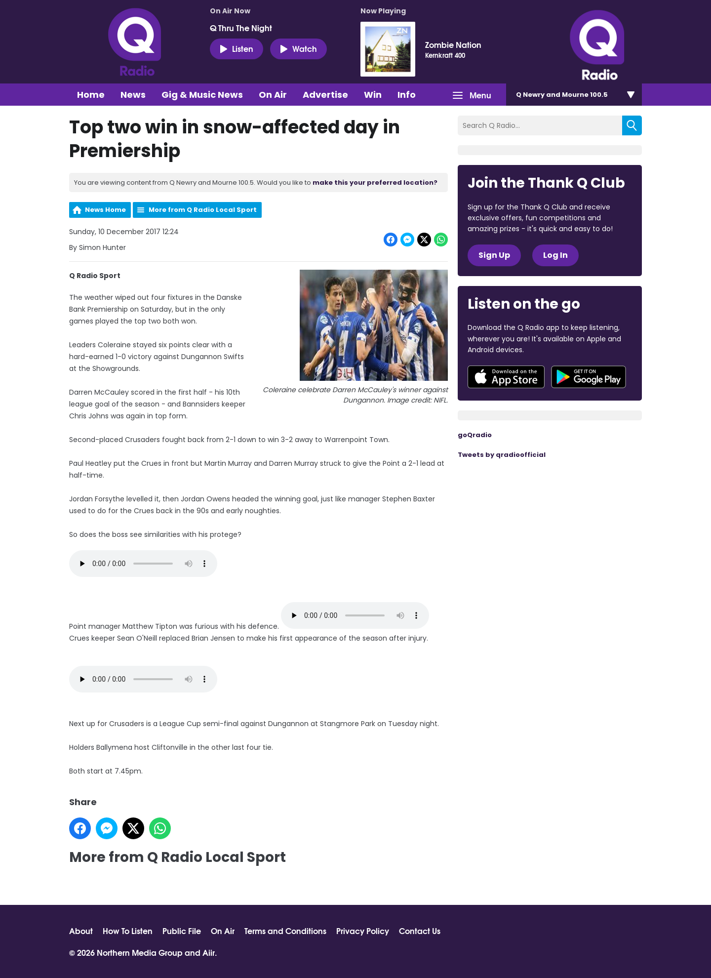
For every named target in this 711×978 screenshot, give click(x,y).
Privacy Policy (362, 931)
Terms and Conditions (285, 931)
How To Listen (128, 931)
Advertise (325, 94)
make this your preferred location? (375, 182)
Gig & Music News (202, 94)
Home (91, 94)
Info (406, 94)
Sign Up (494, 255)
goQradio (475, 435)
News (133, 94)
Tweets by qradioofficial (502, 454)
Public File (181, 931)
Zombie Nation (453, 44)
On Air (273, 94)
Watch (298, 48)
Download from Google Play (588, 377)
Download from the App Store (506, 377)
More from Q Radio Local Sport (203, 209)
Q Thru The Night (241, 28)
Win (373, 94)
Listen (236, 48)
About (81, 931)
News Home (105, 209)
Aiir (208, 952)
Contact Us (419, 931)
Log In (555, 255)
